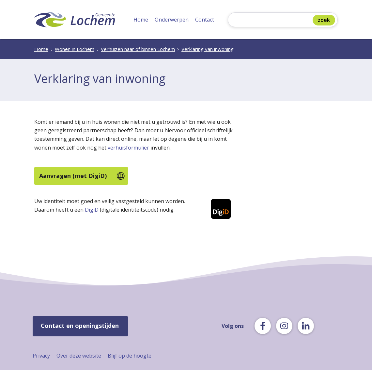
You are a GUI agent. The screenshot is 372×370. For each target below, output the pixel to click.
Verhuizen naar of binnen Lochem (138, 49)
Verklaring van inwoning (207, 49)
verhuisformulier (128, 147)
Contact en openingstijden (80, 326)
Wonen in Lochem (74, 49)
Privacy (41, 355)
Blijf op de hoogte (129, 355)
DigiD (92, 209)
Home (140, 19)
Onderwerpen (172, 19)
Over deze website (78, 355)
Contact (204, 19)
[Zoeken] (272, 20)
